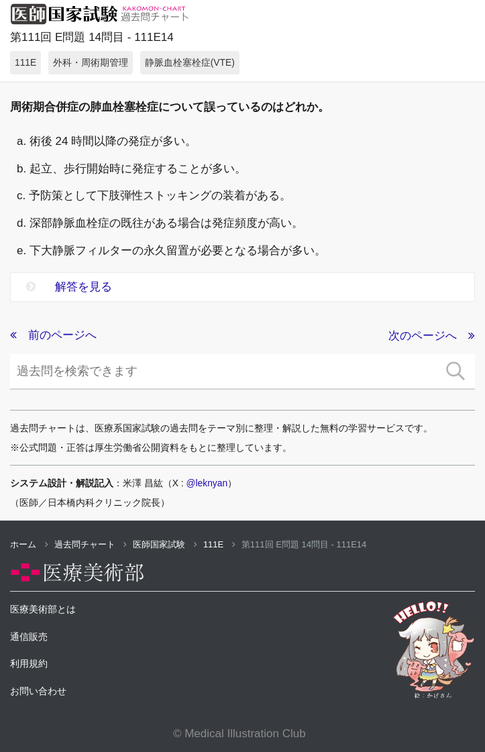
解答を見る (69, 286)
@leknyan (207, 483)
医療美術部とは (43, 609)
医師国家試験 (165, 544)
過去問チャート (90, 544)
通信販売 (29, 636)
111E (219, 544)
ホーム (29, 544)
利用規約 (29, 663)
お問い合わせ (38, 691)
